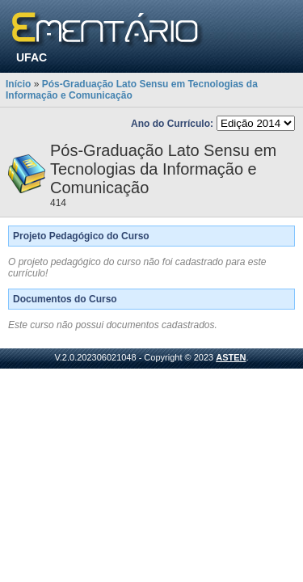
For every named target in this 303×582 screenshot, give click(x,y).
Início (18, 84)
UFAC (31, 57)
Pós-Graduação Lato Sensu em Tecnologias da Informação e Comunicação (132, 89)
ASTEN (231, 357)
